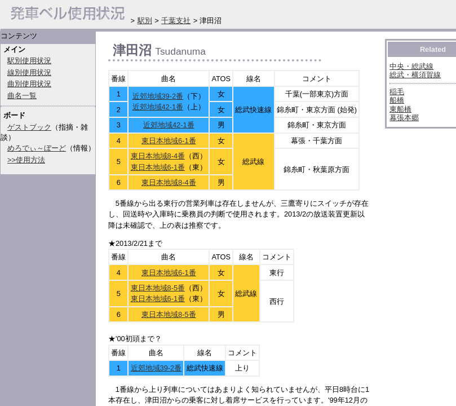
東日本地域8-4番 (158, 156)
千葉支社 (176, 20)
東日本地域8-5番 (158, 288)
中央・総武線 (411, 66)
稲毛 (396, 91)
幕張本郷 (404, 117)
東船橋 (400, 109)
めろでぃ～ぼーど (36, 148)
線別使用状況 (29, 72)
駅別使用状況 (29, 60)
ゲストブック (29, 127)
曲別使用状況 (29, 84)
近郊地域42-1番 (158, 107)
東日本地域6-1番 (168, 140)
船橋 (396, 100)
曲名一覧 (22, 95)
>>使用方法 (26, 160)
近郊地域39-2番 (158, 96)
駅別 (145, 20)
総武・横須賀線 (415, 74)
